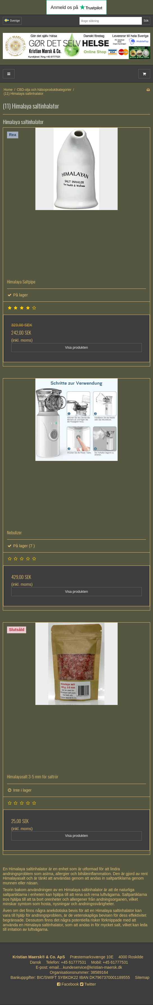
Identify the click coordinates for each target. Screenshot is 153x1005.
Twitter (88, 984)
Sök (146, 20)
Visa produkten (76, 348)
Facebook (68, 984)
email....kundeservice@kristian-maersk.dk (85, 967)
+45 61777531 (73, 962)
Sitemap (142, 977)
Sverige (12, 20)
